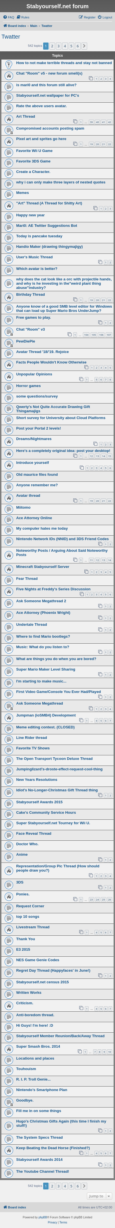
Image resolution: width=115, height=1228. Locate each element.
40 (97, 122)
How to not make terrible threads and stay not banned (64, 63)
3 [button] (59, 45)
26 (109, 899)
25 (103, 899)
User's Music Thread (34, 257)
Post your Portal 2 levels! (38, 428)
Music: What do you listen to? (42, 647)
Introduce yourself (32, 462)
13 (97, 456)
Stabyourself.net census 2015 (42, 982)
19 (91, 144)
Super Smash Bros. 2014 (38, 1046)
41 (103, 122)
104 (86, 335)
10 (109, 1052)
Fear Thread (27, 578)
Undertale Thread (31, 624)
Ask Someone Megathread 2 (41, 601)
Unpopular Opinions (34, 374)
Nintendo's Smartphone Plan (41, 1090)
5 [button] (71, 45)
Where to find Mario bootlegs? (43, 636)
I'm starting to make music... (41, 681)
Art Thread (25, 116)
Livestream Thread (32, 927)
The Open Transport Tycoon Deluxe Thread (54, 758)
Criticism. (24, 1003)
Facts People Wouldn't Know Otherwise (51, 362)
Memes (22, 193)
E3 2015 (23, 949)
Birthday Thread (30, 294)
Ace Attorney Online (34, 518)
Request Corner (30, 906)
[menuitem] (8, 17)
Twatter (10, 36)
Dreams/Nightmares (34, 439)
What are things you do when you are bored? (56, 659)
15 (109, 456)
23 (91, 899)
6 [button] (78, 45)
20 (97, 144)
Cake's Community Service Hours (46, 812)
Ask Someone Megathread (39, 703)
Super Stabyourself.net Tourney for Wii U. (53, 823)
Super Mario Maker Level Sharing (45, 669)
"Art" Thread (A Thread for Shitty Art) (49, 203)
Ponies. (23, 894)
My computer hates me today (42, 528)
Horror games (28, 386)
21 (103, 144)
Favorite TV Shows (33, 748)
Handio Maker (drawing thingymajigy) (49, 246)
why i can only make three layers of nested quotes (60, 182)
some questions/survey (37, 396)
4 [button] (65, 45)
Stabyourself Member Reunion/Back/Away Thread (60, 1036)
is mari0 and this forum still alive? (46, 85)
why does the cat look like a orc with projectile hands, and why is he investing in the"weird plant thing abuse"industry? (64, 283)
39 (91, 122)
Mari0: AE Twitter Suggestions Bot (46, 225)
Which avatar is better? (36, 269)
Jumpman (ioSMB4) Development (46, 715)
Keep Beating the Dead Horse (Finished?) (53, 1148)
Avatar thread (28, 495)
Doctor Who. (27, 844)
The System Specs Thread (39, 1137)
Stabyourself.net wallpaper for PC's (47, 95)
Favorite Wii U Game (34, 151)
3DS (20, 882)
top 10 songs (27, 916)
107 (109, 335)
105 (94, 335)
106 (101, 335)
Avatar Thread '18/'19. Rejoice (42, 352)
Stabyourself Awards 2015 (39, 802)
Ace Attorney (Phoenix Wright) (43, 612)
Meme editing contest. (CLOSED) (45, 727)
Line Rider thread (31, 737)
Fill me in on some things (38, 1111)
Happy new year (30, 215)
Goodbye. (25, 1100)
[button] (84, 46)
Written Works (28, 992)
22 (109, 144)
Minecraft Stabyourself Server (42, 567)
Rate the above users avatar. (41, 106)
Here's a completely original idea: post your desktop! (63, 451)
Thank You (25, 939)
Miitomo (23, 507)
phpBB (43, 1217)
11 (91, 560)
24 (97, 899)
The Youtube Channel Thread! (42, 1171)
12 (91, 456)
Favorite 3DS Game (33, 161)
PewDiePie (25, 341)
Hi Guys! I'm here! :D (34, 1025)
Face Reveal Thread (33, 833)
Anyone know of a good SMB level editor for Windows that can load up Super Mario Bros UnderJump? (64, 308)
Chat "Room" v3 (30, 329)
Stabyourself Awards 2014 (39, 1159)
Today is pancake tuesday (39, 236)
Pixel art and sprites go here (41, 139)
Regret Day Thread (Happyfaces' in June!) (53, 970)
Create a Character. (33, 172)
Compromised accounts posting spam (50, 128)
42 (109, 122)
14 (103, 456)
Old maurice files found (37, 474)
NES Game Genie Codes (37, 960)
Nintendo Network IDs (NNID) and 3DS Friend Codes (62, 539)
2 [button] (52, 45)
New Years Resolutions (36, 779)
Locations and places (35, 1058)
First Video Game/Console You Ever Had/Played (58, 692)
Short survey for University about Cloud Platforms (60, 418)
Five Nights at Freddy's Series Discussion (53, 589)
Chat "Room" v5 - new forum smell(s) (49, 73)
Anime (22, 854)
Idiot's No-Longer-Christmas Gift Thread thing (57, 790)
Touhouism (26, 1069)
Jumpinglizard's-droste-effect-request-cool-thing (59, 769)
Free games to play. (33, 317)
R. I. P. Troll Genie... (33, 1079)
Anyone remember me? (37, 485)
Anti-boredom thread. (35, 1015)
